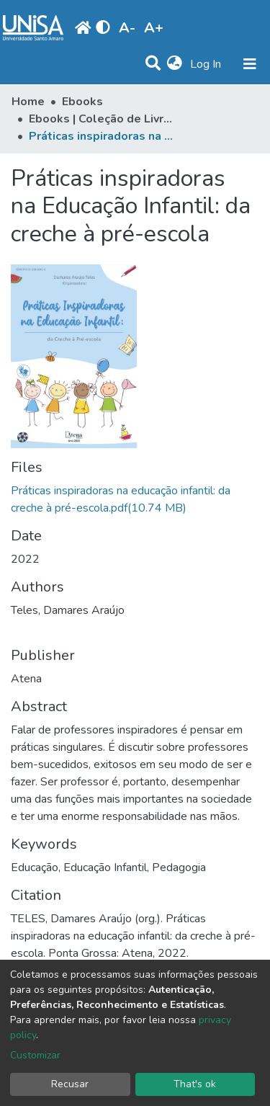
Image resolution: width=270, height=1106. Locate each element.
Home (28, 102)
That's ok (195, 1084)
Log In (207, 64)
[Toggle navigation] (250, 64)
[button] (174, 64)
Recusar (70, 1084)
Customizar (35, 1055)
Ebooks (82, 102)
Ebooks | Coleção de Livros (101, 119)
